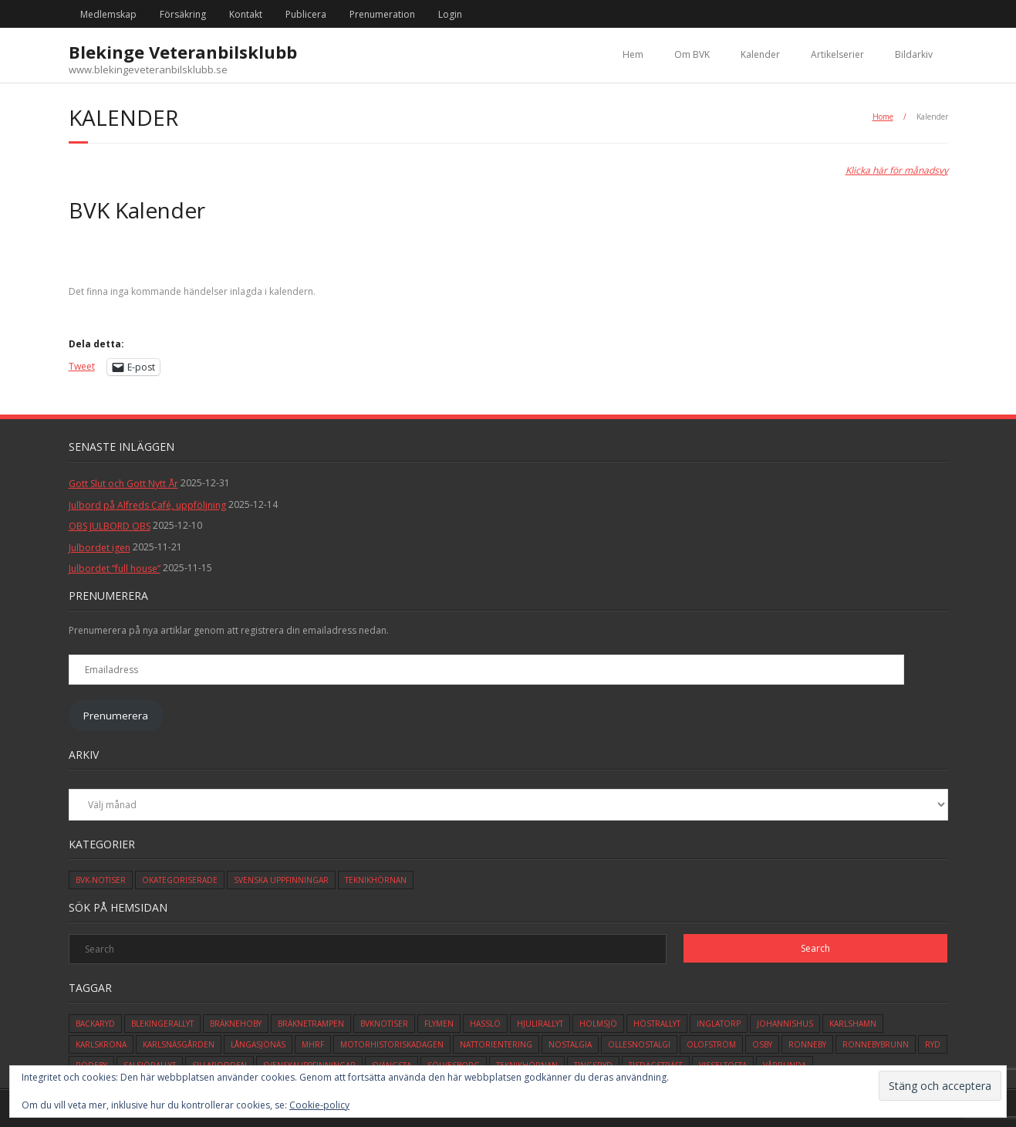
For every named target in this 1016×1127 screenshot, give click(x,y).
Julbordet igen (99, 547)
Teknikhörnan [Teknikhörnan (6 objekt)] (376, 880)
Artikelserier (837, 54)
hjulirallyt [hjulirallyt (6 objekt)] (540, 1023)
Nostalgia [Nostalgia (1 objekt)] (570, 1044)
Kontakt (245, 14)
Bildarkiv (914, 54)
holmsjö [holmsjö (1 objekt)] (598, 1023)
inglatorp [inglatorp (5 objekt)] (719, 1023)
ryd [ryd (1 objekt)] (932, 1044)
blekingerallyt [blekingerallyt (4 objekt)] (162, 1023)
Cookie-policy (319, 1105)
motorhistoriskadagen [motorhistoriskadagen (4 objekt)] (392, 1044)
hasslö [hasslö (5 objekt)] (485, 1023)
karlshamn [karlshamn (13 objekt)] (852, 1023)
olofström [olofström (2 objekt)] (711, 1044)
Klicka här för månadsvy (897, 170)
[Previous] (157, 259)
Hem (633, 54)
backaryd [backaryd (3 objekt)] (95, 1023)
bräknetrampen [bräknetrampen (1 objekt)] (311, 1023)
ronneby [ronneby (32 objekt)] (807, 1044)
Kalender (760, 54)
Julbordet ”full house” (114, 568)
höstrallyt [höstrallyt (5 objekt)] (656, 1023)
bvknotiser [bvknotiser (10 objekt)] (384, 1023)
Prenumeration (382, 14)
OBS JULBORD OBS (109, 526)
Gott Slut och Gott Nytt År (123, 483)
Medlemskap (108, 14)
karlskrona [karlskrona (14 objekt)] (101, 1044)
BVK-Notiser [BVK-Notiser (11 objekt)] (101, 880)
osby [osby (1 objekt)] (762, 1044)
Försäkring (183, 14)
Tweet (82, 366)
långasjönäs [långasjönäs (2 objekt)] (258, 1044)
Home (883, 116)
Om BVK (692, 54)
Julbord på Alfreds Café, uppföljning (147, 505)
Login (450, 14)
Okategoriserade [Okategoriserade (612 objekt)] (180, 880)
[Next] (860, 259)
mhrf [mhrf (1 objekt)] (313, 1044)
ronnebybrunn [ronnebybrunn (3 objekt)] (875, 1044)
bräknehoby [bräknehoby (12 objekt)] (236, 1023)
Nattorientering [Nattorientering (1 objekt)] (496, 1044)
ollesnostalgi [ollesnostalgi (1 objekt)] (639, 1044)
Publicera (305, 14)
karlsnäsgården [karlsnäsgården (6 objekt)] (178, 1044)
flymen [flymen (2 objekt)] (439, 1023)
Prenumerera (115, 716)
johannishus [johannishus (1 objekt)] (785, 1023)
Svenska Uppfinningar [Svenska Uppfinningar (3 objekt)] (281, 880)
